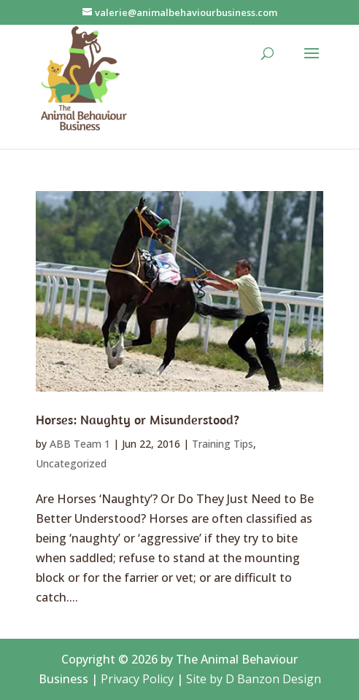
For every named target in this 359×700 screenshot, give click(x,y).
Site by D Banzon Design (253, 679)
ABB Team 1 (80, 444)
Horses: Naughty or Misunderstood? (137, 419)
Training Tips (222, 444)
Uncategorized (71, 463)
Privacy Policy (137, 679)
